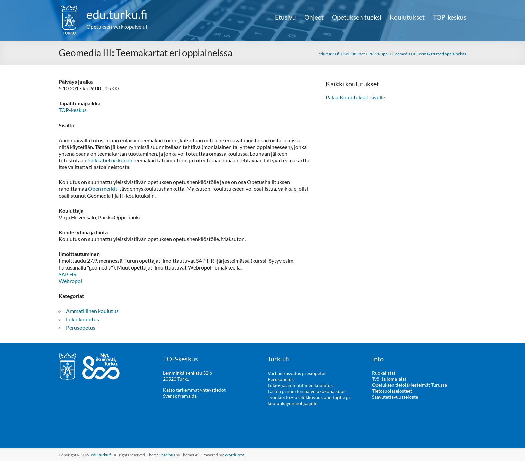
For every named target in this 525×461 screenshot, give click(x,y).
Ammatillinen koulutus (92, 311)
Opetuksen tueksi (356, 17)
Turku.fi (278, 359)
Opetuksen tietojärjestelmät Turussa (409, 385)
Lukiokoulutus (82, 319)
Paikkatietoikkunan (109, 160)
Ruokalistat (383, 373)
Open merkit (102, 188)
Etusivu (285, 17)
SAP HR (68, 274)
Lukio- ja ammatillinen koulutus (300, 385)
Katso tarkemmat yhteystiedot (194, 390)
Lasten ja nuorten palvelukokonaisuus (306, 391)
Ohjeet (314, 17)
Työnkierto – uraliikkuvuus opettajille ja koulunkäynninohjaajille (309, 400)
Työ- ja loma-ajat (389, 379)
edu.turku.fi (117, 14)
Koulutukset (407, 17)
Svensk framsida (180, 396)
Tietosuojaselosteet (392, 391)
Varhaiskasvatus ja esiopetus (297, 373)
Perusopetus (80, 327)
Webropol (70, 281)
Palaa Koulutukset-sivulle (355, 97)
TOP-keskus (449, 17)
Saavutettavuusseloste (395, 397)
